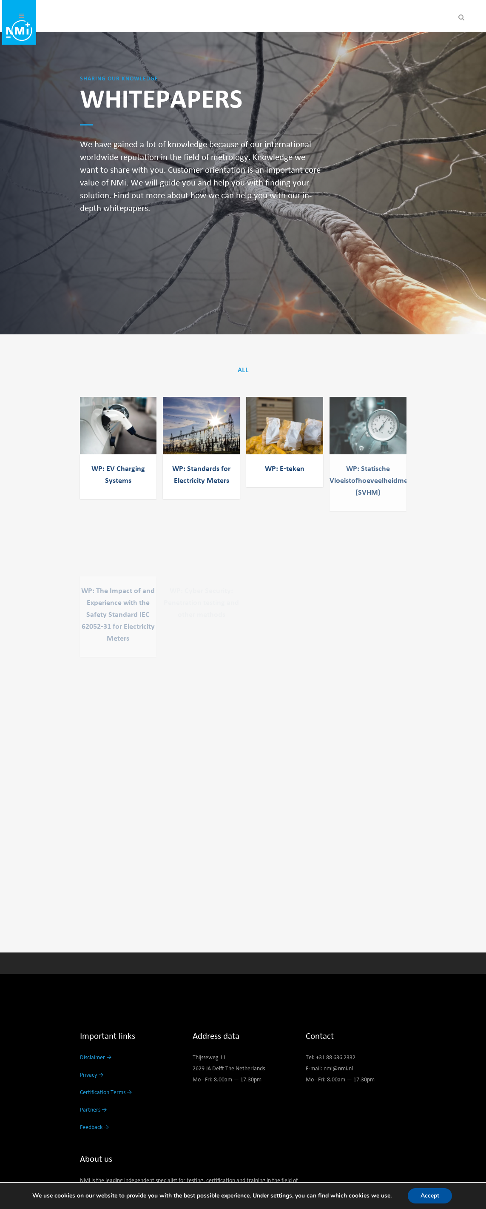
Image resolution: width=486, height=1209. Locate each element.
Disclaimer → (96, 1058)
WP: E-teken (284, 469)
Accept (430, 1196)
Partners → (93, 1110)
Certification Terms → (106, 1092)
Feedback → (94, 1127)
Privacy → (92, 1075)
